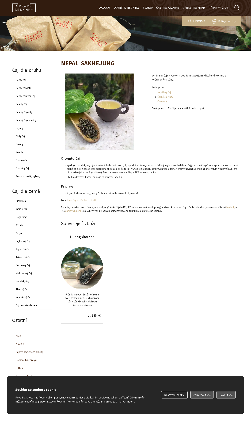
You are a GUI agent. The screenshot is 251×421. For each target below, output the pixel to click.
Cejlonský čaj (23, 241)
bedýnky (231, 207)
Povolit (226, 395)
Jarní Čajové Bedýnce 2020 (81, 200)
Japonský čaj (22, 249)
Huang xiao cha (82, 279)
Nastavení (174, 395)
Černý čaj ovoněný (25, 96)
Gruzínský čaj (23, 265)
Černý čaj (162, 101)
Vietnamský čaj (24, 273)
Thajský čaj (22, 289)
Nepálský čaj (164, 92)
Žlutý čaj (20, 136)
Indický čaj (21, 209)
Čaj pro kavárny (167, 8)
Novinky (20, 344)
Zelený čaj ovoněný (26, 120)
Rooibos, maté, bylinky (28, 176)
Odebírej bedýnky (126, 8)
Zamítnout (202, 395)
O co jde (104, 8)
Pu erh (19, 152)
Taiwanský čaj (23, 257)
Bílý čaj (19, 128)
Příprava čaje (218, 8)
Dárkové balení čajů (26, 360)
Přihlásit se (199, 21)
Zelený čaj (21, 104)
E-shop (148, 8)
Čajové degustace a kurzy (29, 352)
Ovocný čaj (21, 160)
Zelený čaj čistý (24, 112)
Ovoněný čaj (22, 168)
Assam (19, 225)
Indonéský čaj (23, 297)
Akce (18, 336)
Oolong (20, 144)
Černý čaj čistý (165, 96)
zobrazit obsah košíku (223, 21)
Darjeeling (21, 217)
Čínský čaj (21, 201)
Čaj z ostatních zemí (26, 305)
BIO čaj (19, 368)
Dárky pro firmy (194, 8)
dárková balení (73, 211)
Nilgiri (19, 233)
